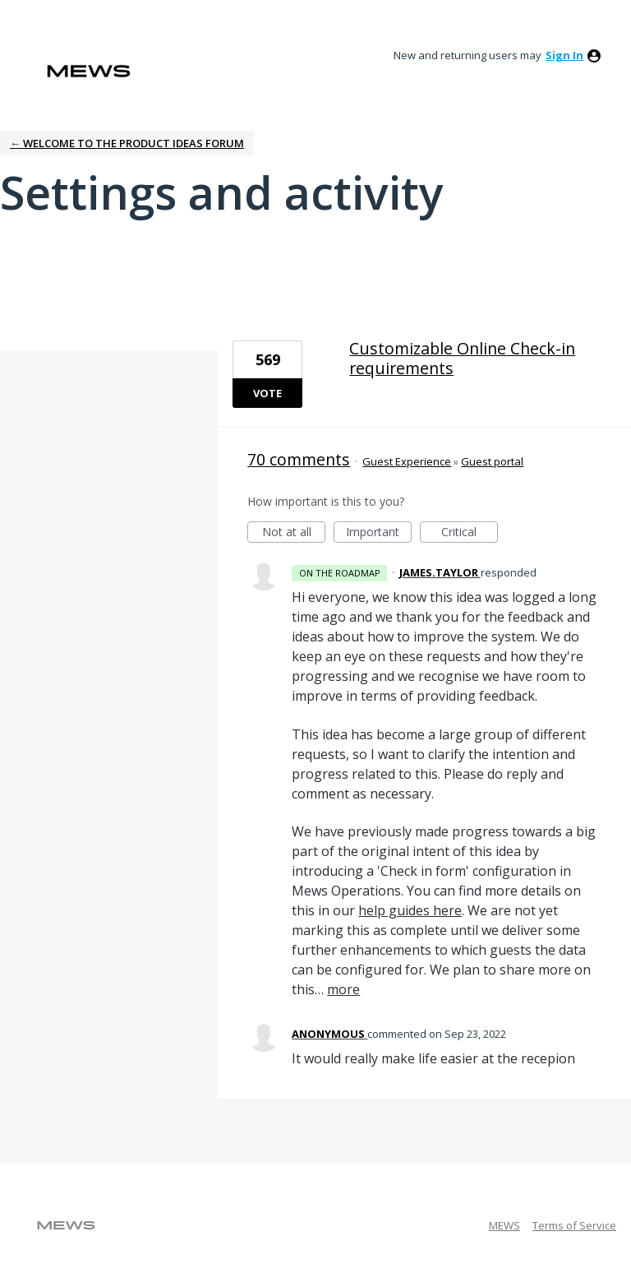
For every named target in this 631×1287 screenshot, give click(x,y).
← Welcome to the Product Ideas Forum (127, 143)
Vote (267, 393)
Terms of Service (574, 1225)
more (343, 989)
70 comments (298, 459)
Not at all (294, 533)
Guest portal (492, 461)
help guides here (410, 910)
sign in (564, 55)
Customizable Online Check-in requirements (462, 358)
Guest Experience (406, 461)
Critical (469, 533)
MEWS (504, 1225)
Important (379, 533)
